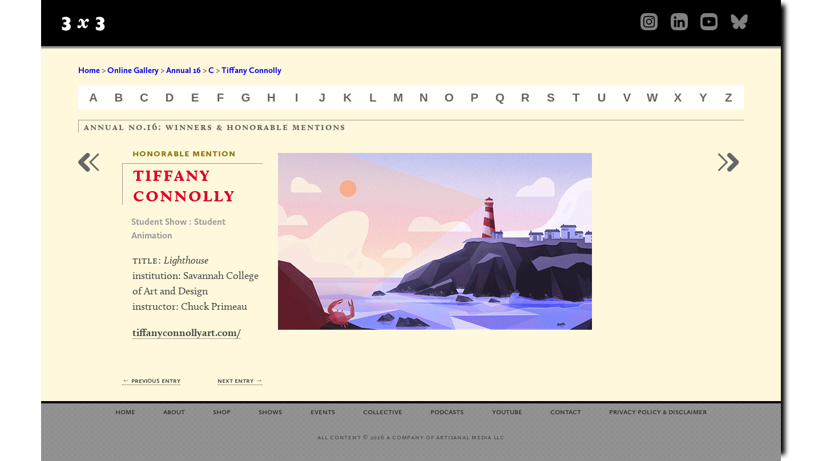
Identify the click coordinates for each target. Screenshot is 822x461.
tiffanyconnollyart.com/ (186, 332)
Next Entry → (240, 380)
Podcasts (447, 411)
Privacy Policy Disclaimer (658, 411)
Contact (565, 411)
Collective (382, 411)
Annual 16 (183, 70)
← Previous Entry (151, 380)
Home (89, 70)
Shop (222, 411)
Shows (270, 411)
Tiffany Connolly (251, 70)
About (174, 411)
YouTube (507, 411)
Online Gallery (133, 70)
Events (323, 411)
